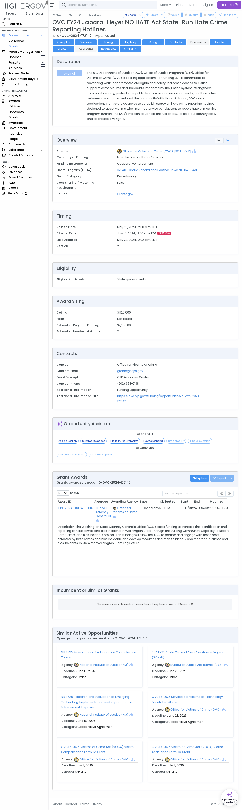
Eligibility (131, 42)
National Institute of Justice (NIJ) (104, 665)
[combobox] (121, 5)
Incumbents (109, 48)
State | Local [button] (35, 13)
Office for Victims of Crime (127, 510)
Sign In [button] (208, 5)
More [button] (164, 5)
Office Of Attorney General (102, 512)
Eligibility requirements (125, 441)
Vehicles (15, 106)
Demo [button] (193, 5)
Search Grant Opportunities (77, 15)
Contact (72, 804)
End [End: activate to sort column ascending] (203, 502)
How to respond (154, 441)
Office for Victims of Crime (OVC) (196, 709)
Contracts (17, 41)
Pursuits (15, 62)
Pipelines (15, 57)
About (58, 804)
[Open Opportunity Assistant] (229, 797)
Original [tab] (70, 73)
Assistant (221, 42)
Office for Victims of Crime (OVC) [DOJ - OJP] (157, 151)
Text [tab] (228, 140)
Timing (109, 42)
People (14, 139)
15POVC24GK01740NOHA (75, 508)
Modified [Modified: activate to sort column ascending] (223, 502)
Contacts (176, 42)
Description (64, 42)
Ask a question (68, 441)
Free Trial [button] (229, 5)
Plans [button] (180, 5)
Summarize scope (94, 441)
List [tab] (219, 140)
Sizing (154, 42)
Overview (87, 42)
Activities (16, 68)
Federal (12, 13)
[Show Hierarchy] (195, 151)
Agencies (16, 134)
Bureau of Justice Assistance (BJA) (197, 665)
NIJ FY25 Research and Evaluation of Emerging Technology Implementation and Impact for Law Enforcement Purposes (98, 702)
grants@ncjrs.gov (131, 371)
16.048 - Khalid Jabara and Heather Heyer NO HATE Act (158, 170)
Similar (131, 48)
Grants (14, 46)
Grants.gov (126, 194)
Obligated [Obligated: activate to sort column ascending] (174, 502)
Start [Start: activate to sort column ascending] (191, 502)
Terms (85, 804)
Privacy (97, 804)
